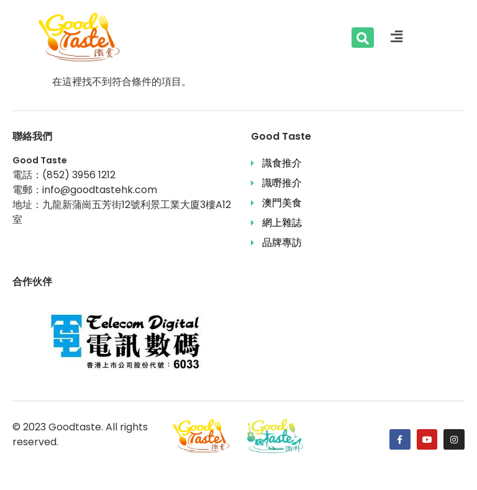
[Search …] (363, 37)
